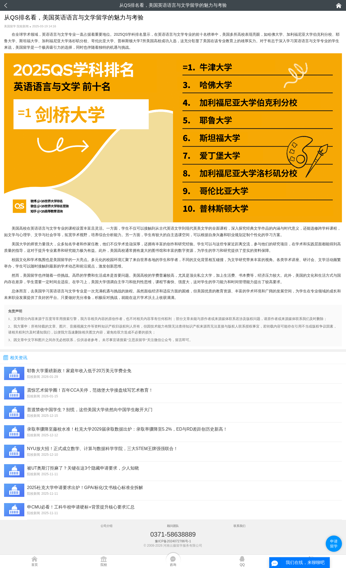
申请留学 (334, 543)
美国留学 (10, 26)
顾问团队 (173, 525)
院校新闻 (23, 26)
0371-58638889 (173, 534)
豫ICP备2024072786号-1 (173, 541)
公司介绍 (106, 525)
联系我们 (239, 525)
